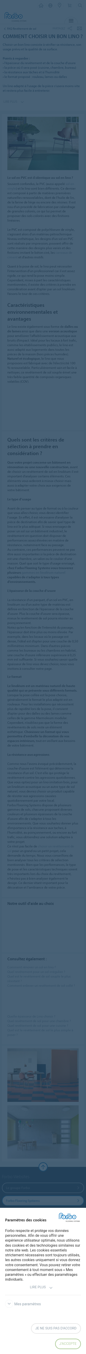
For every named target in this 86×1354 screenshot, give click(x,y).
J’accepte (68, 1344)
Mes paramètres (23, 1304)
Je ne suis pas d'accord (56, 1328)
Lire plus (41, 1287)
